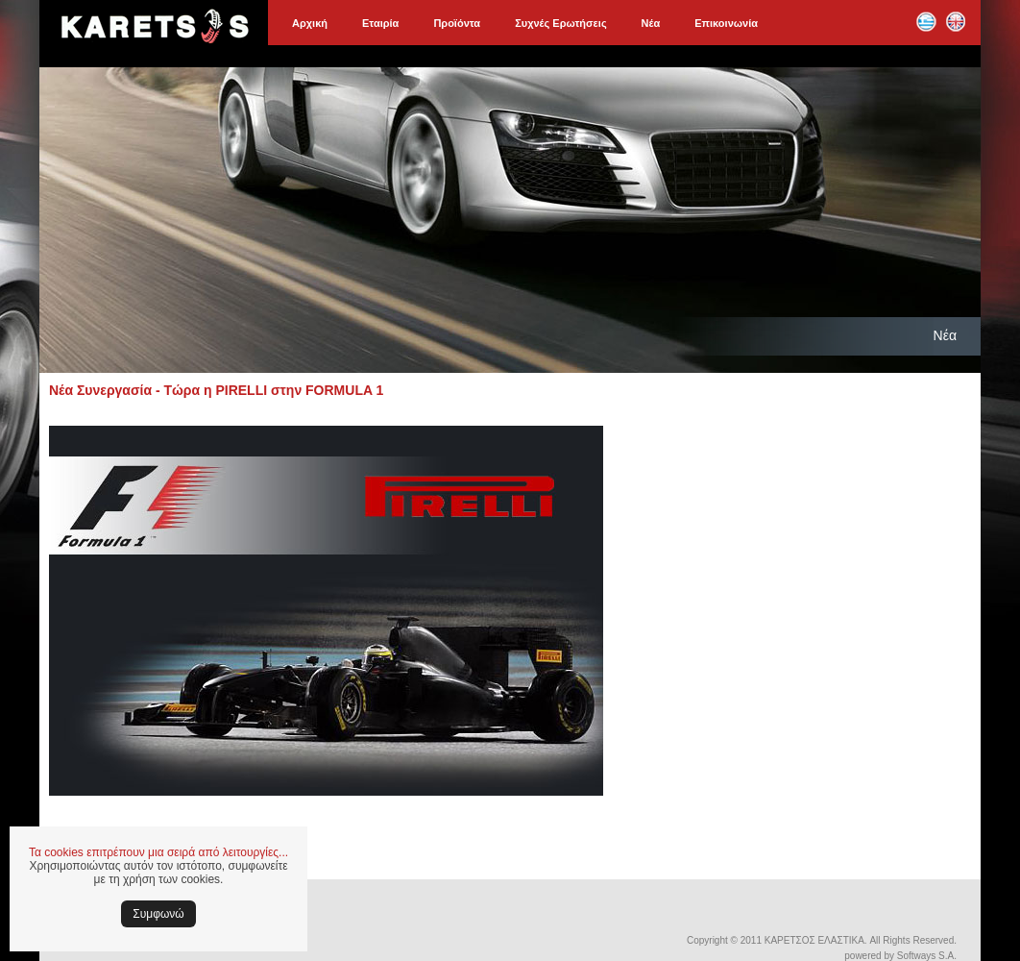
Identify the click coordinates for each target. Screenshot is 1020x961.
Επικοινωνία (726, 23)
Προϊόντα (456, 23)
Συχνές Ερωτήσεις (560, 23)
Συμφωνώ (158, 914)
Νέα (651, 23)
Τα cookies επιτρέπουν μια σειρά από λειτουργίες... (158, 852)
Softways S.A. (927, 955)
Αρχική (310, 23)
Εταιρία (380, 23)
